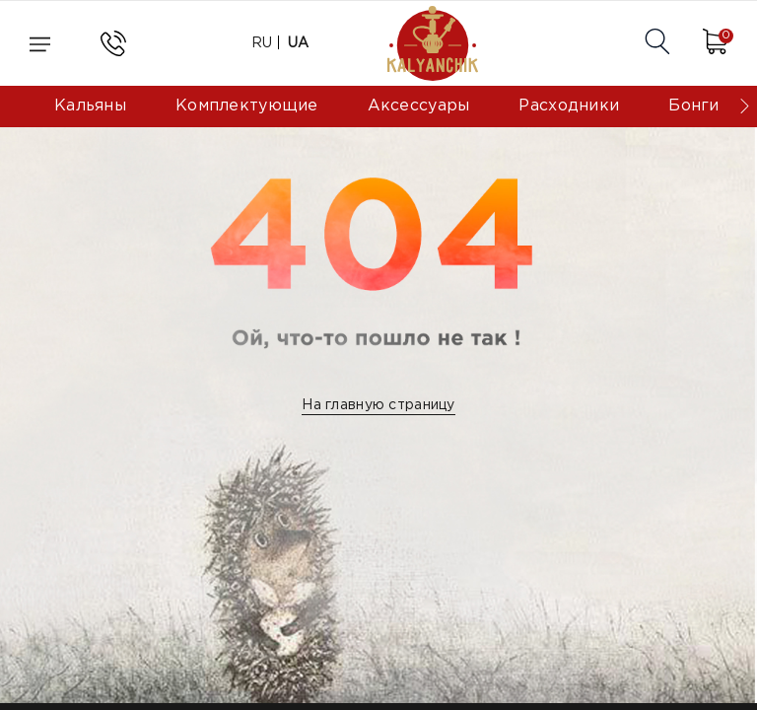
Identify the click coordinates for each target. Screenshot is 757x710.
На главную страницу (378, 405)
